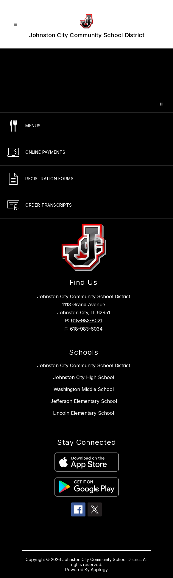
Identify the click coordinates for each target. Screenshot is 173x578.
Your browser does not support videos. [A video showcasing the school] (86, 80)
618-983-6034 (86, 329)
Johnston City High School (83, 377)
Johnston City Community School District (83, 365)
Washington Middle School (84, 389)
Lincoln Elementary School (83, 413)
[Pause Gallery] (161, 104)
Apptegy (99, 569)
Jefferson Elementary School (83, 401)
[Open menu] (15, 24)
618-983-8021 (86, 320)
